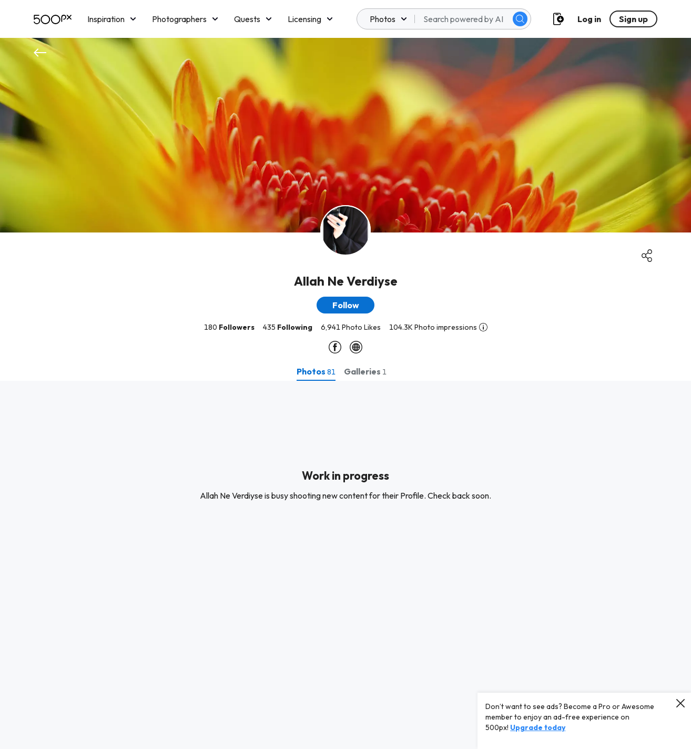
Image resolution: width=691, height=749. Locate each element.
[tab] (316, 371)
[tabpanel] (345, 565)
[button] (345, 305)
